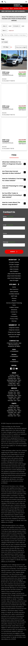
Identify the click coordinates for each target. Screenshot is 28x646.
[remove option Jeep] (5, 26)
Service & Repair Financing (14, 303)
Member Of (13, 325)
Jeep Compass (14, 269)
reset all (11, 30)
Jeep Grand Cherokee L (14, 276)
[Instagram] (14, 368)
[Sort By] (21, 47)
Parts (14, 305)
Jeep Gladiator (14, 271)
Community (14, 316)
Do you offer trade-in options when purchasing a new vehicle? (14, 195)
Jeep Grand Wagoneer (14, 278)
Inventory (13, 260)
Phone (5, 233)
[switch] (26, 2)
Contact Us (14, 312)
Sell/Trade (14, 296)
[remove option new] (4, 30)
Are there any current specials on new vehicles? (14, 172)
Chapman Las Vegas (14, 332)
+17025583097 (14, 356)
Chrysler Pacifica (14, 262)
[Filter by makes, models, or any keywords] (14, 35)
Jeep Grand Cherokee (14, 274)
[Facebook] (11, 368)
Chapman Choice (14, 328)
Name (8, 216)
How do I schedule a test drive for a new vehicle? (14, 179)
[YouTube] (16, 368)
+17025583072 (14, 361)
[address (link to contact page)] (2, 2)
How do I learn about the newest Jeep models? (14, 203)
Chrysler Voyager (14, 264)
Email (8, 225)
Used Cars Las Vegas (14, 334)
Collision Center (14, 307)
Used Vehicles (14, 291)
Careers (14, 314)
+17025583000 (14, 351)
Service (14, 300)
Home (14, 287)
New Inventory (14, 289)
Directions (14, 310)
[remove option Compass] (16, 26)
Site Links (13, 284)
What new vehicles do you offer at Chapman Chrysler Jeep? (14, 164)
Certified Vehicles (14, 294)
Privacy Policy (14, 319)
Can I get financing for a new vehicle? (14, 187)
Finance (14, 298)
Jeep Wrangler (14, 280)
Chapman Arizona (14, 330)
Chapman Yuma (14, 337)
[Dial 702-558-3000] (5, 2)
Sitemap (14, 321)
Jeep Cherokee (14, 267)
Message (9, 242)
